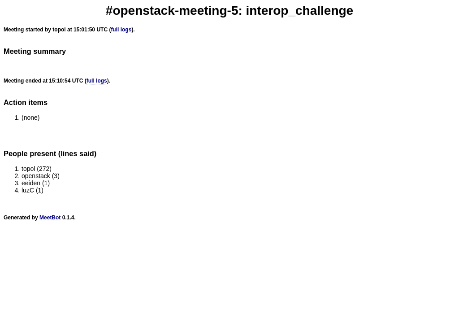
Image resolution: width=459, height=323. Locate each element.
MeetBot (50, 217)
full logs (121, 29)
